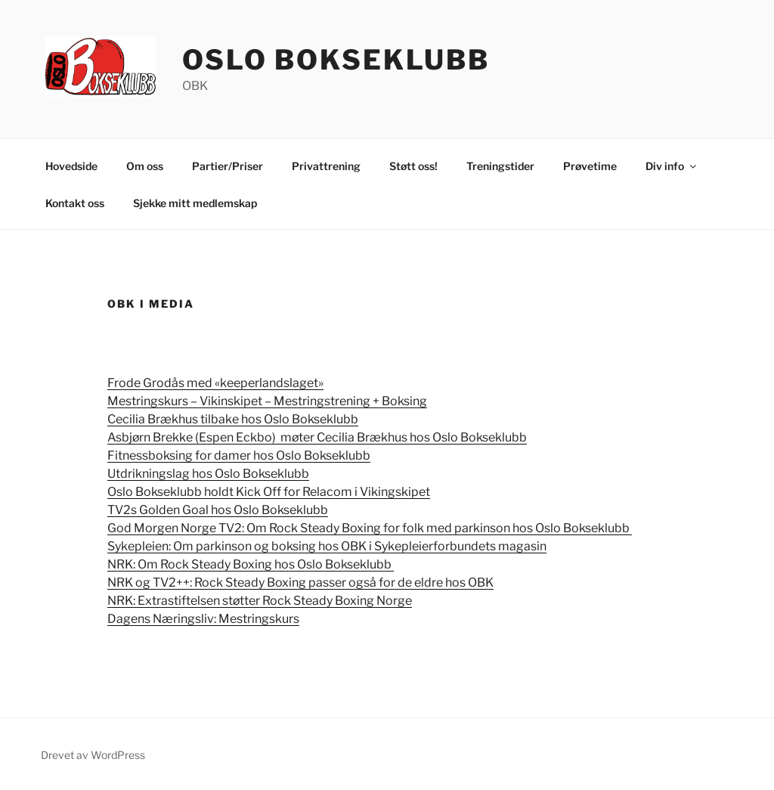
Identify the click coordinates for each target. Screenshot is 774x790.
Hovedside (71, 166)
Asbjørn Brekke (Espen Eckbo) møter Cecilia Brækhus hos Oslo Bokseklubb (317, 437)
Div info (672, 166)
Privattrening (326, 166)
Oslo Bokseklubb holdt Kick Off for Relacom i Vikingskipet (268, 492)
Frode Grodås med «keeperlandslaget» (215, 383)
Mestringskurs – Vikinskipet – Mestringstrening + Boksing (267, 401)
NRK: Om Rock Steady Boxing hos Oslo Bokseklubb (250, 564)
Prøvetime (590, 166)
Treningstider (500, 166)
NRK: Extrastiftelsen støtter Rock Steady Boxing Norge (259, 600)
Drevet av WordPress (93, 754)
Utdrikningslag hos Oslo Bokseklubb (208, 473)
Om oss (144, 166)
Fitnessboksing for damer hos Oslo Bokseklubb (238, 455)
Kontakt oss (74, 203)
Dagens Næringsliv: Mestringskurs (203, 619)
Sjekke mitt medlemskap (195, 203)
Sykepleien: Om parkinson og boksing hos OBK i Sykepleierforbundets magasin (326, 546)
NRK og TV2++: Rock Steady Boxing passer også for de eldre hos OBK (300, 582)
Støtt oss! (413, 166)
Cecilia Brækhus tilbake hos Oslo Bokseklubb (232, 419)
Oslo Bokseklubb (336, 59)
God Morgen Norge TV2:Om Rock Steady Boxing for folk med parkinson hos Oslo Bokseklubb (369, 528)
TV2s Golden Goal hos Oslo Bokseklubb (217, 510)
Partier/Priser (227, 166)
